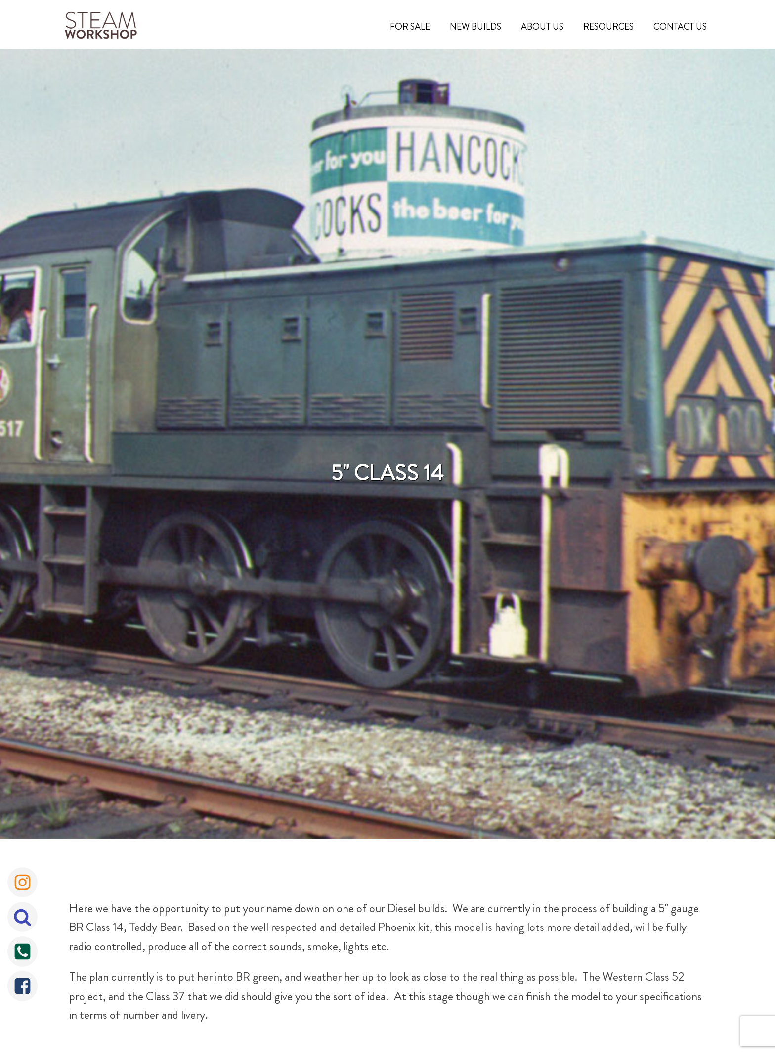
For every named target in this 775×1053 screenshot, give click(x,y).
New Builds (475, 26)
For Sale (410, 26)
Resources (608, 26)
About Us (542, 26)
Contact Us (680, 26)
